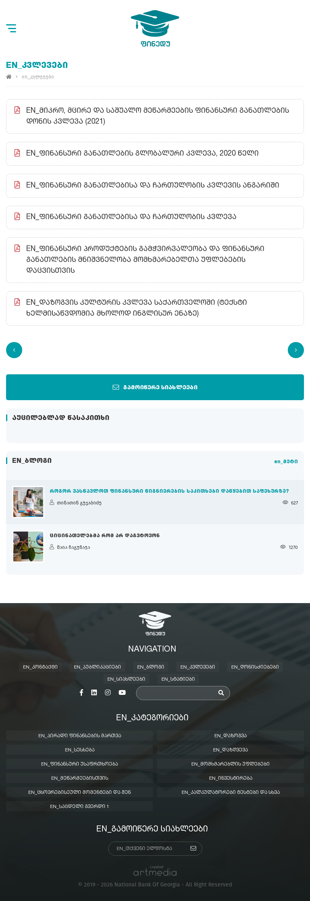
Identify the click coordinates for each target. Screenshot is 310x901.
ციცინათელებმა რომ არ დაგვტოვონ (105, 536)
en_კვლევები (197, 667)
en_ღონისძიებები (255, 667)
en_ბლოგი (150, 667)
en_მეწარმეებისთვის (79, 778)
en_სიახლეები (126, 679)
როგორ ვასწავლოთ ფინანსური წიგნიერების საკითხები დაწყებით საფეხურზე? (169, 491)
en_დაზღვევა (230, 750)
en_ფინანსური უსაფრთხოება (79, 764)
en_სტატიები (178, 679)
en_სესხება (79, 750)
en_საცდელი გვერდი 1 (79, 806)
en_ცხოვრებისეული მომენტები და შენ (79, 792)
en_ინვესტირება (230, 778)
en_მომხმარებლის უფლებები (230, 764)
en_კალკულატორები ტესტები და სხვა (231, 792)
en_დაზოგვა (230, 736)
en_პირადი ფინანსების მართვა (79, 736)
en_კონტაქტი (40, 667)
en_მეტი (286, 462)
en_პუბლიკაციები (97, 667)
